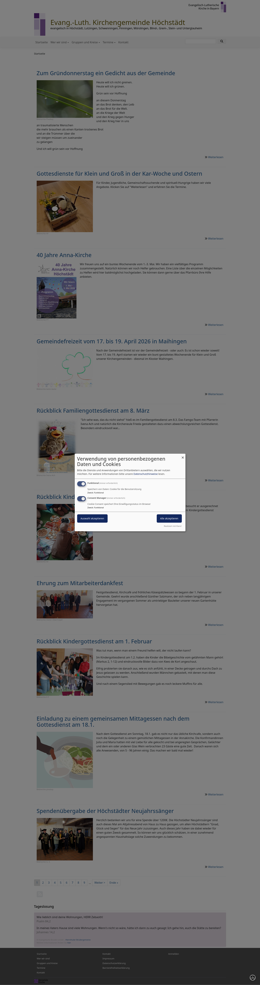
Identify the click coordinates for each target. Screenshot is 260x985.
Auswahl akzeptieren (92, 518)
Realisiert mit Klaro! (173, 526)
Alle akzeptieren (169, 518)
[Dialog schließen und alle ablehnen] (182, 456)
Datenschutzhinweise (145, 474)
